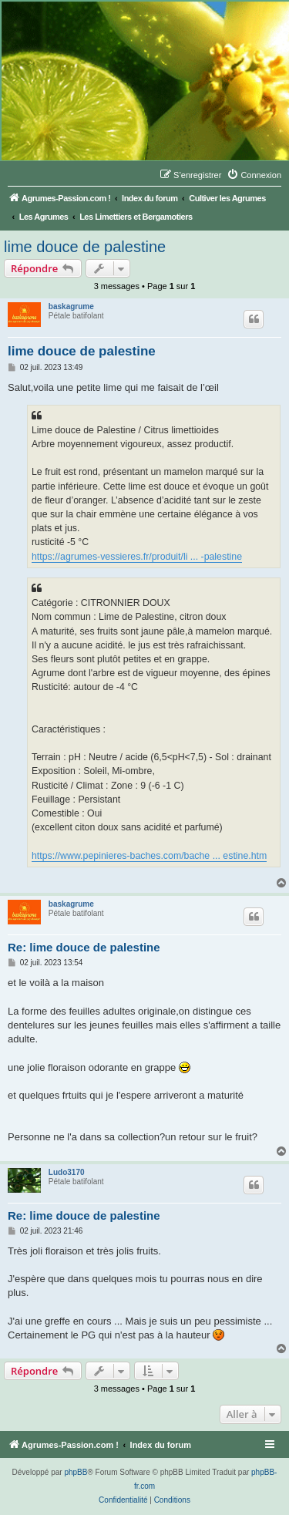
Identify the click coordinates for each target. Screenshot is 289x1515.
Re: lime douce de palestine (84, 947)
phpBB (75, 1472)
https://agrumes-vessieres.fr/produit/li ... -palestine (137, 556)
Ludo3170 (67, 1172)
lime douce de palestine (85, 246)
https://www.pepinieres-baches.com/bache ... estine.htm (149, 855)
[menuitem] (254, 175)
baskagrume (71, 306)
